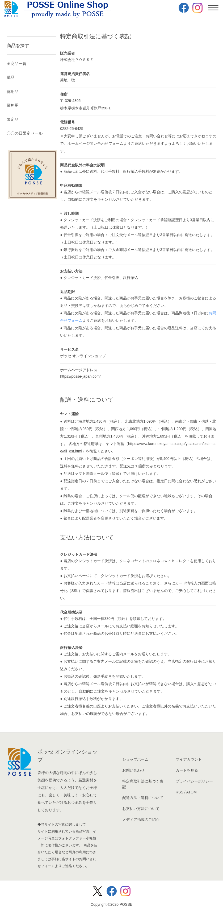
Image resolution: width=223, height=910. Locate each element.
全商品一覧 (17, 63)
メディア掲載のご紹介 (140, 819)
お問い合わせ (133, 770)
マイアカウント (189, 759)
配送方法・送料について (142, 798)
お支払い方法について (140, 808)
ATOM (191, 792)
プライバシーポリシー (194, 781)
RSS (179, 792)
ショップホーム (135, 759)
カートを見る (187, 770)
